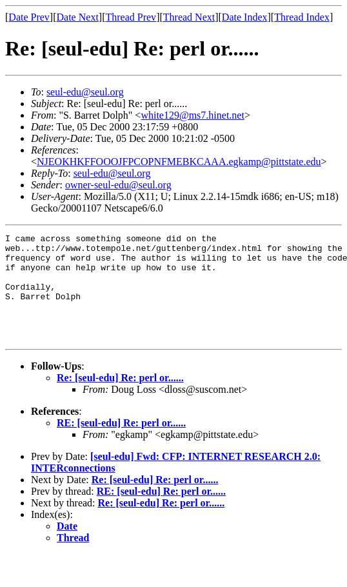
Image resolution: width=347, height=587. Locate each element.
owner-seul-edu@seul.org (118, 184)
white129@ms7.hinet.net (192, 115)
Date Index (245, 17)
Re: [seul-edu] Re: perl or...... (120, 398)
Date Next (78, 17)
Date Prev (29, 17)
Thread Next (189, 17)
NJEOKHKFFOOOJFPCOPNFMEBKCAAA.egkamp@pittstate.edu (179, 161)
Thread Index (302, 17)
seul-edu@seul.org (85, 91)
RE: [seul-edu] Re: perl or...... (121, 444)
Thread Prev (130, 17)
